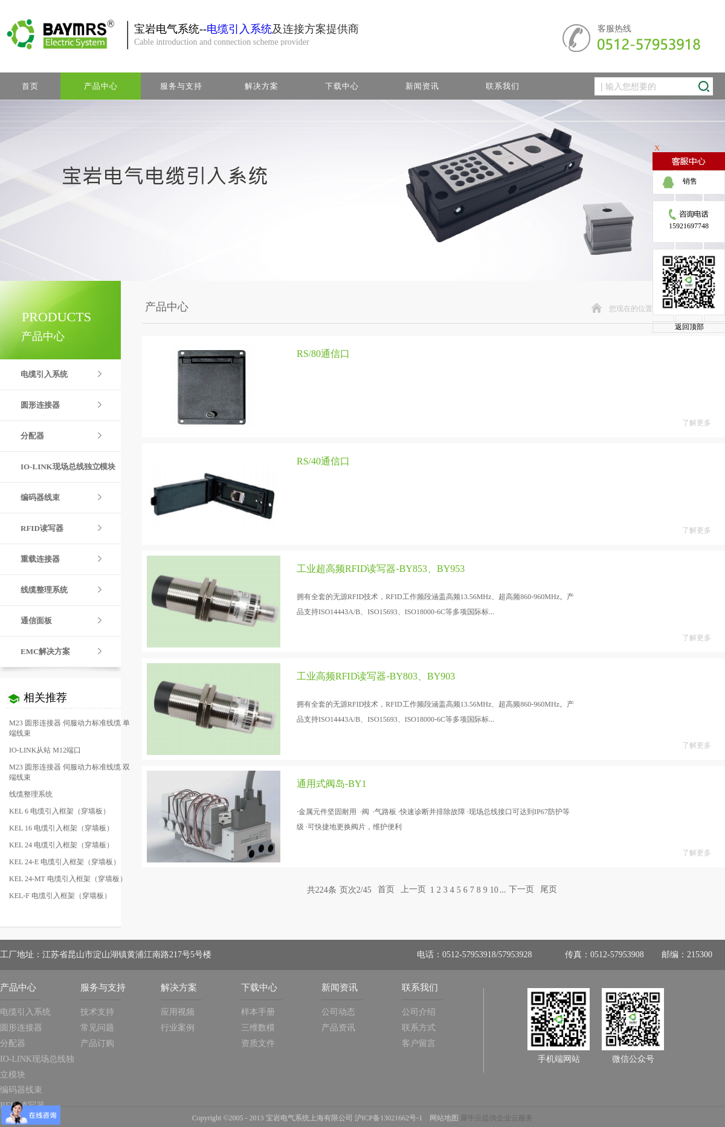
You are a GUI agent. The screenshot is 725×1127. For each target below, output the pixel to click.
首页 (30, 86)
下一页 (521, 889)
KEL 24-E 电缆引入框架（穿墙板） (64, 862)
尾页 (548, 889)
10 (494, 889)
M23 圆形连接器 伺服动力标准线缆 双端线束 (69, 772)
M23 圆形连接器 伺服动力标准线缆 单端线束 (69, 728)
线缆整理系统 (31, 794)
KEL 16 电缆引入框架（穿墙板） (61, 828)
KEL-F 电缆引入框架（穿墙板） (60, 895)
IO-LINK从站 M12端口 (45, 750)
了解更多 (696, 423)
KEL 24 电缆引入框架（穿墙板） (61, 845)
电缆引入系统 (239, 29)
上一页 (413, 889)
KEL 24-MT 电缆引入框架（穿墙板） (68, 879)
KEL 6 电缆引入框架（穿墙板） (59, 811)
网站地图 (442, 1118)
